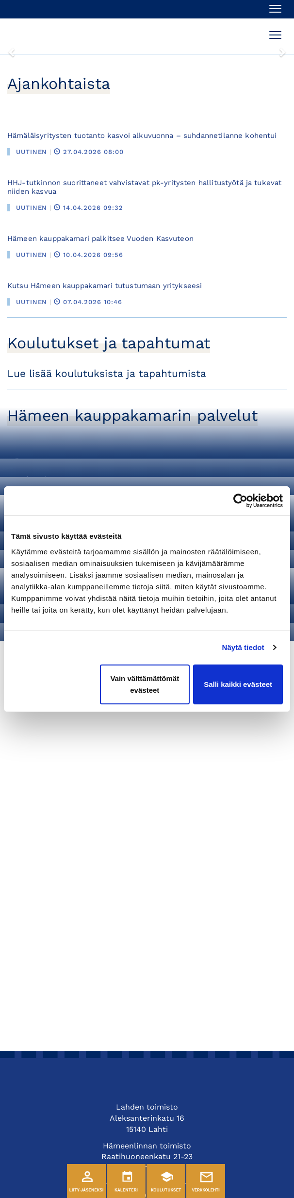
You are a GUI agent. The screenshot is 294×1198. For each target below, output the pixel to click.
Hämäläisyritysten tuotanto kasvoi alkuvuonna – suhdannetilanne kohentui (142, 135)
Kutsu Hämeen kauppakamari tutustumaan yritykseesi (104, 285)
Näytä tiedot (243, 647)
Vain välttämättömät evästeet (144, 684)
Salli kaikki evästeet (238, 684)
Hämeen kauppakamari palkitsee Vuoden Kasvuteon (100, 238)
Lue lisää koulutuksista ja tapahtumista (106, 373)
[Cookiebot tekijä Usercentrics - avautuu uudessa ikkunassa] (240, 501)
